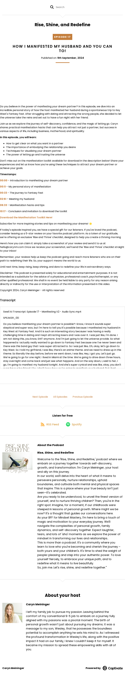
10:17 (3, 212)
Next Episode (40, 398)
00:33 (3, 194)
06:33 (3, 206)
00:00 (3, 181)
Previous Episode (83, 398)
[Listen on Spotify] (74, 427)
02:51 (3, 200)
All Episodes (60, 398)
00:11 (3, 187)
